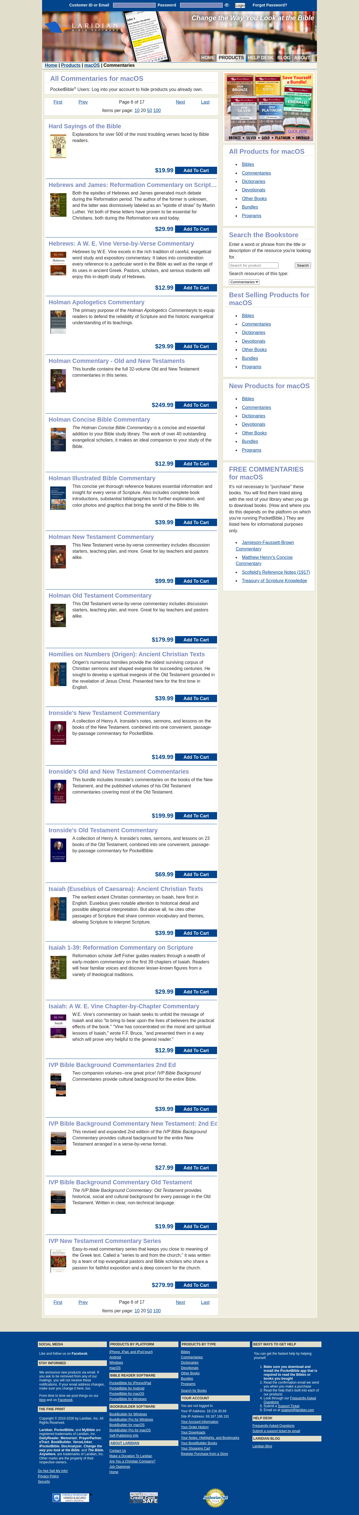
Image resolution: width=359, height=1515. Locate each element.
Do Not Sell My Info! (53, 1471)
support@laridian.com (297, 1410)
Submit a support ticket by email (276, 1431)
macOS (92, 65)
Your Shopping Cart (195, 1448)
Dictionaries (253, 181)
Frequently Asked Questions (273, 1426)
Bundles (250, 207)
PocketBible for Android (126, 1388)
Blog (283, 57)
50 (149, 110)
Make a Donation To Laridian (130, 1456)
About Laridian (124, 1443)
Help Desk (260, 57)
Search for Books (194, 1391)
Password (167, 5)
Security (44, 1482)
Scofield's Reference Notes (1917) (276, 572)
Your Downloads (193, 1432)
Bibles (248, 164)
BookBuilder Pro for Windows (131, 1420)
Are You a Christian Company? (132, 1461)
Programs (251, 215)
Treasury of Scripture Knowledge (274, 580)
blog (42, 1400)
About (302, 57)
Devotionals (253, 190)
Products (231, 57)
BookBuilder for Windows (128, 1414)
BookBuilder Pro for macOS (130, 1430)
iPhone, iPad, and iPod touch (131, 1352)
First (58, 102)
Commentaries (256, 173)
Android (115, 1357)
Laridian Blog (262, 1446)
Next (180, 102)
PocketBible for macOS (126, 1394)
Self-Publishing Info (123, 1436)
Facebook (65, 1400)
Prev (83, 102)
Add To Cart (196, 170)
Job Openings (119, 1467)
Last (205, 102)
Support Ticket (289, 1406)
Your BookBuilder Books (199, 1443)
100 (157, 110)
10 (137, 110)
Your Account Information (199, 1422)
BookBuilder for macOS (126, 1425)
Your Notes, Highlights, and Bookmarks (210, 1438)
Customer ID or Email (89, 5)
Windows (116, 1363)
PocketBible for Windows (128, 1399)
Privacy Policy (48, 1476)
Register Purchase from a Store (204, 1454)
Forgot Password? (270, 5)
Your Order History (195, 1427)
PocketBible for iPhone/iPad (130, 1383)
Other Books (254, 198)
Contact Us (117, 1451)
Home (208, 57)
